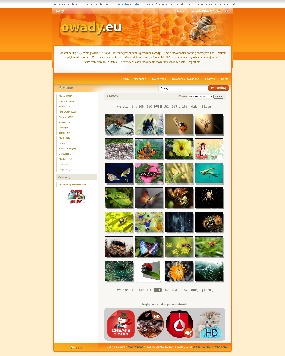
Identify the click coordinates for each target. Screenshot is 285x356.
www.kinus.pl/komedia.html (72, 185)
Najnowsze (159, 78)
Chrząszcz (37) (66, 154)
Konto (224, 78)
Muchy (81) (64, 138)
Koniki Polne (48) (67, 148)
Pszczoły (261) (66, 117)
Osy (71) (63, 143)
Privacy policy (219, 346)
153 (174, 106)
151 (157, 106)
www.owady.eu (136, 346)
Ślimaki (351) (65, 106)
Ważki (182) (64, 127)
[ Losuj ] (207, 106)
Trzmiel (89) (64, 133)
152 (166, 106)
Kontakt (206, 346)
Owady (124, 78)
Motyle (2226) (65, 96)
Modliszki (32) (66, 159)
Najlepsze (140, 78)
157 (184, 106)
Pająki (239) (64, 122)
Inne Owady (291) (67, 112)
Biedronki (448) (66, 101)
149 (141, 106)
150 (149, 106)
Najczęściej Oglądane (185, 78)
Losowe (210, 78)
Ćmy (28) (63, 164)
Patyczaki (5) (65, 169)
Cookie (196, 346)
